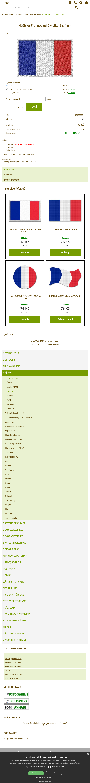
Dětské (8, 465)
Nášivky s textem (12, 435)
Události (9, 496)
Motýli (8, 479)
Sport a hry (10, 588)
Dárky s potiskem (13, 581)
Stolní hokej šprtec (15, 620)
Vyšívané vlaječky (13, 378)
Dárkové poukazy (13, 633)
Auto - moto (10, 422)
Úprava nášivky (13, 99)
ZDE (45, 725)
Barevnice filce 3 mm (13, 667)
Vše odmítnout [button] (54, 773)
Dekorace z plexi (13, 536)
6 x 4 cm (14, 86)
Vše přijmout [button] (36, 773)
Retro (7, 474)
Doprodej (9, 360)
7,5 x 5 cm (15, 93)
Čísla (7, 461)
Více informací (75, 763)
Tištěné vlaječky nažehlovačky (18, 417)
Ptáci (7, 487)
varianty (25, 252)
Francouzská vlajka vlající (65, 296)
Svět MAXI (11, 404)
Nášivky (8, 373)
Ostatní (8, 505)
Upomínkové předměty (16, 614)
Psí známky (10, 607)
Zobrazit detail (65, 319)
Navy (7, 509)
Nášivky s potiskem (13, 439)
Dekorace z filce (13, 530)
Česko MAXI (12, 387)
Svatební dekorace (14, 543)
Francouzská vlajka (65, 229)
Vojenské (9, 452)
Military (8, 513)
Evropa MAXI (12, 396)
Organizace (10, 431)
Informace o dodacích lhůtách (16, 674)
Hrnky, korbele (12, 562)
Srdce (7, 483)
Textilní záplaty (11, 518)
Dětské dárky (11, 549)
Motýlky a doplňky (15, 555)
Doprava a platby (11, 678)
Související (9, 169)
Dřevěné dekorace (14, 523)
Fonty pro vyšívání (12, 655)
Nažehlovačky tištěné (14, 448)
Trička (7, 627)
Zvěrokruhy (10, 500)
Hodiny (7, 575)
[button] (45, 777)
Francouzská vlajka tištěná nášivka (24, 230)
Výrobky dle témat (14, 640)
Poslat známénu (11, 179)
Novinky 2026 (11, 353)
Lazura (7, 671)
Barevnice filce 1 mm (13, 663)
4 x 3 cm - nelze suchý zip (21, 89)
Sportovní (9, 470)
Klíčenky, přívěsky (13, 444)
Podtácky (9, 568)
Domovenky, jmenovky (15, 426)
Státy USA (11, 409)
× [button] (88, 754)
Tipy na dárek (11, 366)
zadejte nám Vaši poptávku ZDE (16, 739)
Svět (9, 400)
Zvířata (8, 492)
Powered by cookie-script (45, 781)
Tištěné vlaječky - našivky (16, 413)
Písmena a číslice (13, 594)
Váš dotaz (9, 174)
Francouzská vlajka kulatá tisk (25, 297)
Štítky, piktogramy (14, 601)
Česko (10, 383)
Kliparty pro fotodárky (13, 659)
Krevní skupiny (11, 457)
